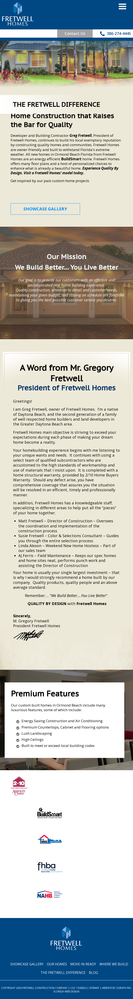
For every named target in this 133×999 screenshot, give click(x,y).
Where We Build (113, 964)
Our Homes (57, 964)
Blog (93, 972)
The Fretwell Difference (63, 972)
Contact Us (75, 33)
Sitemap (94, 988)
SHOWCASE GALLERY (45, 209)
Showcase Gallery (26, 964)
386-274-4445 (115, 34)
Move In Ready (83, 964)
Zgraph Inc (123, 988)
